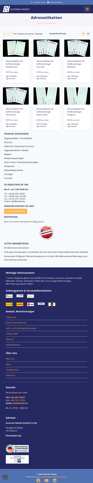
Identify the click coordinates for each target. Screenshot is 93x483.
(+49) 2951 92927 (17, 397)
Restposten (9, 166)
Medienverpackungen (14, 158)
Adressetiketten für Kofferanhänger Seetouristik (45, 112)
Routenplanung (13, 435)
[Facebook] (38, 480)
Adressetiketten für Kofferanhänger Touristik (45, 64)
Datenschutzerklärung (16, 322)
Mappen (8, 154)
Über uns (10, 358)
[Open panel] (7, 34)
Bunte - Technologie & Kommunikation (51, 477)
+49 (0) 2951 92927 (16, 193)
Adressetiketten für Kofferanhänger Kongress (76, 112)
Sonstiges (8, 174)
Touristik (8, 178)
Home (39, 23)
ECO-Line (8, 142)
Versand (12, 78)
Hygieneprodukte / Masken (16, 150)
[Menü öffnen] (87, 9)
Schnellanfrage (15, 211)
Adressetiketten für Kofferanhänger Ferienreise (14, 112)
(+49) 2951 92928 (17, 400)
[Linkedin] (54, 480)
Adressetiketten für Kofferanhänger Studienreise (14, 64)
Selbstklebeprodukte (13, 170)
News (8, 364)
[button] (5, 477)
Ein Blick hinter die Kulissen (16, 248)
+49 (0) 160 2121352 (17, 196)
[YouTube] (46, 480)
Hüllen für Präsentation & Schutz (19, 146)
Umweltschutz (12, 369)
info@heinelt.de (18, 201)
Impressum (11, 317)
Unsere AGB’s (12, 333)
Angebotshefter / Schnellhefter (18, 138)
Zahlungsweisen (13, 344)
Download (10, 375)
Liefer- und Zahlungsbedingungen (21, 328)
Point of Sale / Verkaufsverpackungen (21, 162)
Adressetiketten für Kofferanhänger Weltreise (76, 64)
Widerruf (10, 339)
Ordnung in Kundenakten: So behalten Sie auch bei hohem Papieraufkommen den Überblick (46, 252)
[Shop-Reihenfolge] (64, 33)
